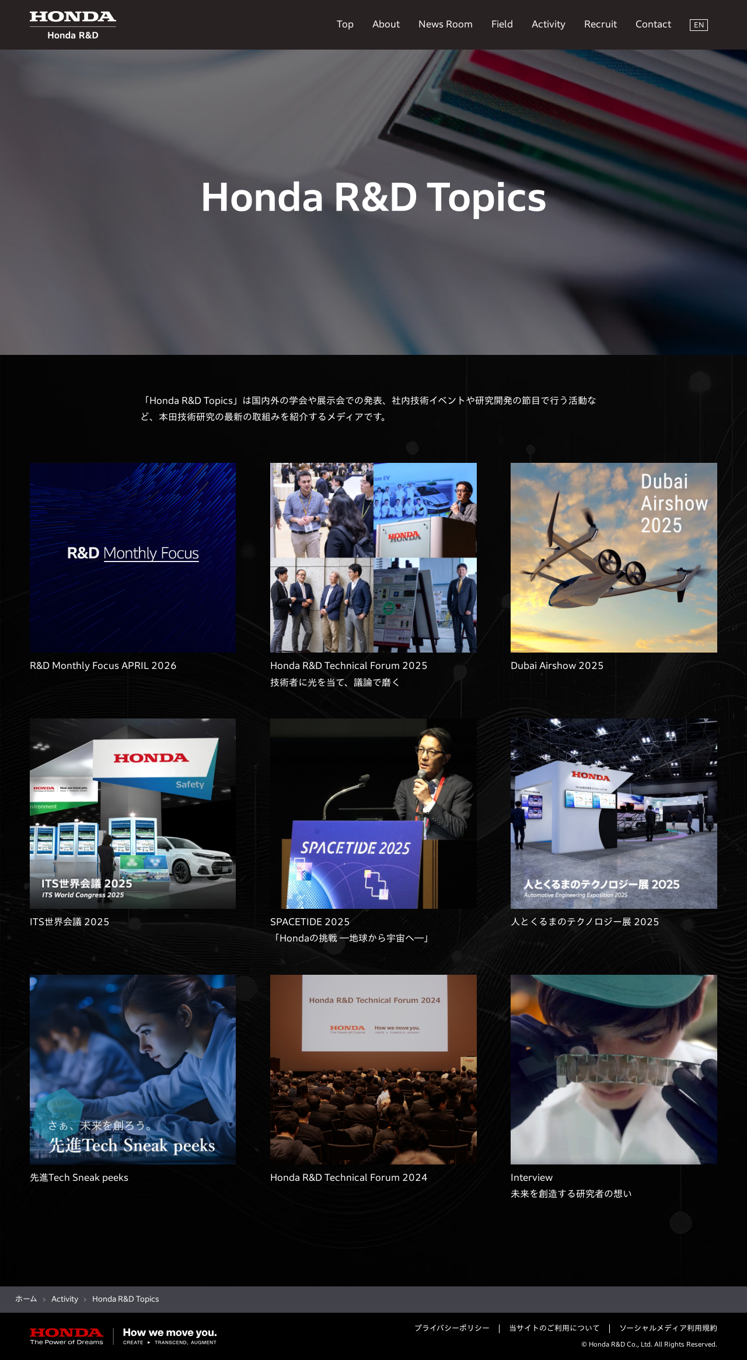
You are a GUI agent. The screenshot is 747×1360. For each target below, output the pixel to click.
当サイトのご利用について (554, 1328)
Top (345, 24)
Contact (653, 24)
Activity (549, 24)
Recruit (600, 24)
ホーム (26, 1299)
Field (502, 24)
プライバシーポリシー (452, 1328)
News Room (445, 24)
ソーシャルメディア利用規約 (668, 1328)
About (386, 24)
